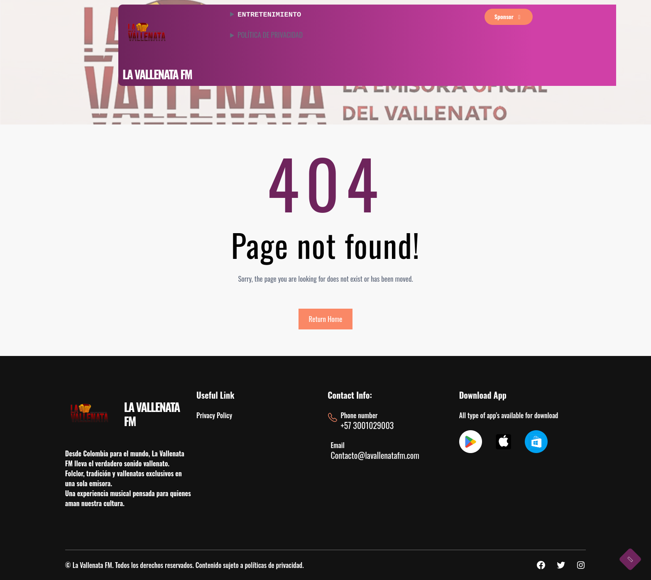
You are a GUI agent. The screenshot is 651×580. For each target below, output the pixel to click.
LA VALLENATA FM (157, 74)
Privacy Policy (214, 415)
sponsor (508, 16)
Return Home (326, 319)
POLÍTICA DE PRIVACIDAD (270, 34)
